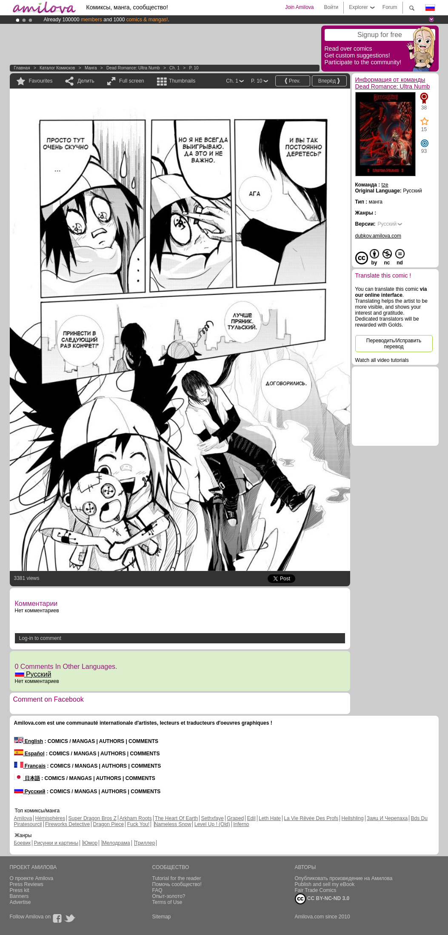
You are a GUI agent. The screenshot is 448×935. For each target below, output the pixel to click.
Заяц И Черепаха (387, 818)
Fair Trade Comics (316, 890)
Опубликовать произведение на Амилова (344, 878)
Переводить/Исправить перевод (393, 344)
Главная (22, 68)
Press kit (19, 890)
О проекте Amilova (32, 878)
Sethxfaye (212, 818)
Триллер (145, 843)
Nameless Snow (172, 824)
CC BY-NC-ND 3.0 (322, 898)
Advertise (20, 902)
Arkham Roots (136, 818)
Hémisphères (50, 818)
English (28, 741)
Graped (235, 818)
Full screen (131, 81)
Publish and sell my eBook (325, 884)
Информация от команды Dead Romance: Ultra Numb (392, 83)
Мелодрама (116, 843)
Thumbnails (182, 81)
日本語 (27, 778)
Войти (331, 7)
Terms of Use (167, 902)
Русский (33, 674)
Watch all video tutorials (382, 360)
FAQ (157, 890)
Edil (251, 818)
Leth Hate (270, 818)
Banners (19, 896)
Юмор (90, 843)
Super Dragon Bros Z (92, 818)
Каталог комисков (57, 68)
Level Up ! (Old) (212, 824)
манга (91, 68)
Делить (85, 81)
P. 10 (194, 68)
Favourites (41, 81)
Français (30, 766)
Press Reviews (26, 884)
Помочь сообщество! (177, 884)
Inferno (241, 824)
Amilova (23, 818)
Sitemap (161, 917)
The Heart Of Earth (176, 818)
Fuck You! (138, 824)
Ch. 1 (174, 68)
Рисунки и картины (56, 843)
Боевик (22, 843)
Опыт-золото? (168, 896)
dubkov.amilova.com (378, 236)
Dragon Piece (108, 824)
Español (29, 754)
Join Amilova (299, 7)
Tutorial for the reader (176, 878)
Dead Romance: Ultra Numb (133, 68)
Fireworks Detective (67, 824)
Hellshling (353, 818)
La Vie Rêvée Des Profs (311, 818)
